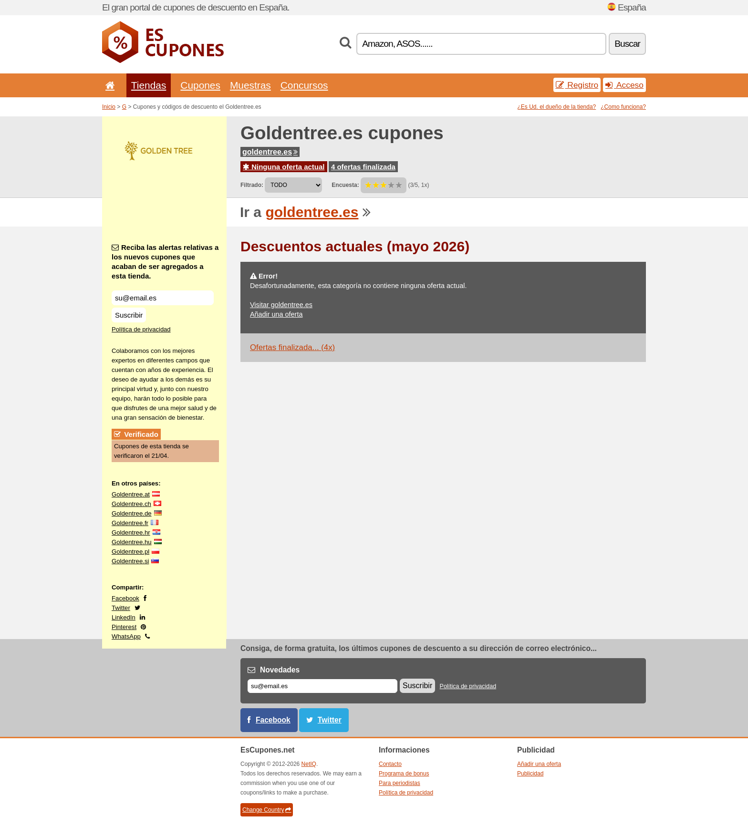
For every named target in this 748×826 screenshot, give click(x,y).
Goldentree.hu (132, 542)
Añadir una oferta (276, 314)
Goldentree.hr (131, 532)
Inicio (108, 106)
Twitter (121, 607)
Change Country (266, 809)
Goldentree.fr (130, 523)
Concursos (304, 85)
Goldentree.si (130, 561)
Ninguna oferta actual (284, 167)
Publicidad (530, 773)
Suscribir (129, 315)
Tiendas (148, 85)
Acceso (624, 85)
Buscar (627, 44)
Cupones (200, 85)
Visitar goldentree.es (281, 305)
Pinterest (124, 626)
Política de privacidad (141, 329)
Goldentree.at (131, 494)
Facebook (125, 598)
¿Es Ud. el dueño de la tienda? (557, 106)
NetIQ (308, 764)
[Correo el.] (322, 686)
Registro (577, 85)
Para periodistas (399, 783)
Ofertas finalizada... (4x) (292, 347)
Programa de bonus (404, 773)
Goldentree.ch (131, 503)
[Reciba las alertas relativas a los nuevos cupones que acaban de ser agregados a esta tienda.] (163, 297)
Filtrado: (251, 185)
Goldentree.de (132, 513)
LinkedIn (123, 617)
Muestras (250, 85)
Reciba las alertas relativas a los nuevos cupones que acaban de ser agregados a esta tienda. (165, 261)
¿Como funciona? (623, 106)
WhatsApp (126, 636)
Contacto (390, 764)
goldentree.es (270, 152)
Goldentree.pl (130, 551)
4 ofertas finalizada (363, 167)
